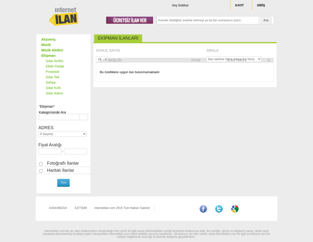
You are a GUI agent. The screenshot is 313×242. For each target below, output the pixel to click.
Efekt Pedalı (55, 66)
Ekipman (48, 56)
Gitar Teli (52, 77)
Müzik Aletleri (52, 50)
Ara (265, 20)
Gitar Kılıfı (53, 88)
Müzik (46, 45)
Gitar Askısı (54, 93)
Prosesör (52, 72)
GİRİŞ (261, 5)
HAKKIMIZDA (58, 208)
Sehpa (51, 82)
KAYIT (239, 5)
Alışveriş (48, 39)
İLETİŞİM (81, 208)
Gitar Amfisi (54, 61)
